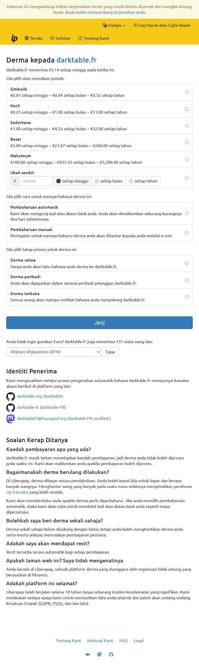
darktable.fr (76, 60)
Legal (139, 640)
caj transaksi (17, 492)
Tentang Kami (68, 640)
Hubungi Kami (100, 640)
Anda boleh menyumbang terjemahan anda (105, 12)
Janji (99, 322)
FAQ (123, 640)
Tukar (110, 352)
